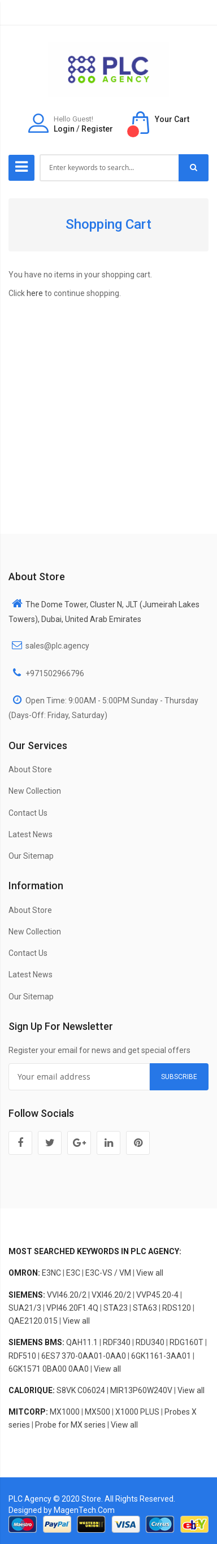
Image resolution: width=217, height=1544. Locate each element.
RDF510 (22, 1355)
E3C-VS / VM (108, 1272)
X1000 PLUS (137, 1411)
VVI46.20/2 (66, 1294)
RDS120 (176, 1307)
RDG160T (186, 1342)
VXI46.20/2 (111, 1294)
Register (97, 128)
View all (149, 1272)
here (35, 293)
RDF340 (117, 1342)
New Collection (34, 790)
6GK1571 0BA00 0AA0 (48, 1368)
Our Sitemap (31, 855)
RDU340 (150, 1342)
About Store (30, 769)
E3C (73, 1272)
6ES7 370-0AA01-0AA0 (83, 1355)
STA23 (115, 1307)
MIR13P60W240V (141, 1390)
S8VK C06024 (81, 1390)
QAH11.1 (82, 1342)
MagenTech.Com (84, 1510)
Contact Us (27, 812)
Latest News (30, 834)
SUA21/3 (24, 1307)
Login (64, 128)
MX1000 (65, 1411)
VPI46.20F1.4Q (72, 1307)
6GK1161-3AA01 (161, 1355)
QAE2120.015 (33, 1320)
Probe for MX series (70, 1424)
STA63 (145, 1307)
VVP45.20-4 (157, 1294)
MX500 (97, 1411)
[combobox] (110, 167)
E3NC (51, 1272)
